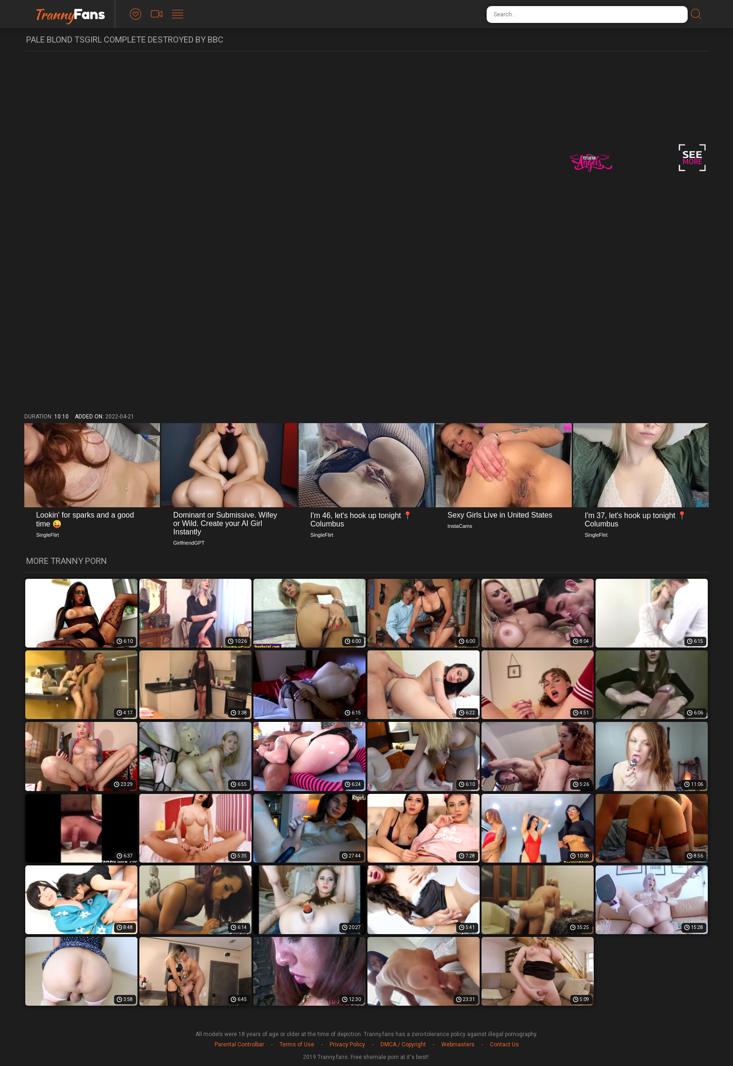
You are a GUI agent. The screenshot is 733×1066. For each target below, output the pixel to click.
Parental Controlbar (239, 1044)
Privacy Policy (347, 1044)
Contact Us (504, 1044)
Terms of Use (297, 1044)
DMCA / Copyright (403, 1044)
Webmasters (457, 1044)
